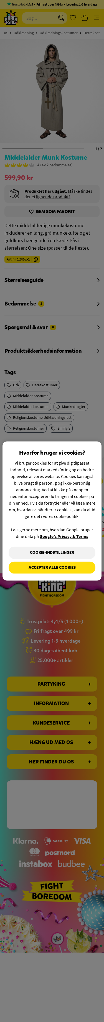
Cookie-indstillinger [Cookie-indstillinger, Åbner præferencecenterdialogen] (52, 552)
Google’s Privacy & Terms (64, 536)
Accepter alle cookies (52, 567)
